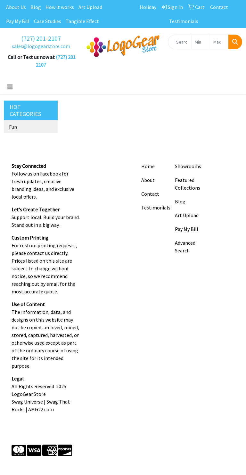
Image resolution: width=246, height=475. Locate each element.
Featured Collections (187, 184)
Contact (150, 194)
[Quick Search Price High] (219, 42)
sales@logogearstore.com (41, 46)
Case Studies (47, 21)
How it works (59, 7)
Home (148, 166)
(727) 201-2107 (41, 38)
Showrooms (188, 166)
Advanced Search (185, 247)
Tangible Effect (82, 21)
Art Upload (90, 7)
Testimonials (154, 207)
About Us (16, 7)
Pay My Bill (17, 21)
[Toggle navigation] (10, 87)
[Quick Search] (180, 42)
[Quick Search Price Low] (200, 42)
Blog (35, 7)
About (148, 180)
